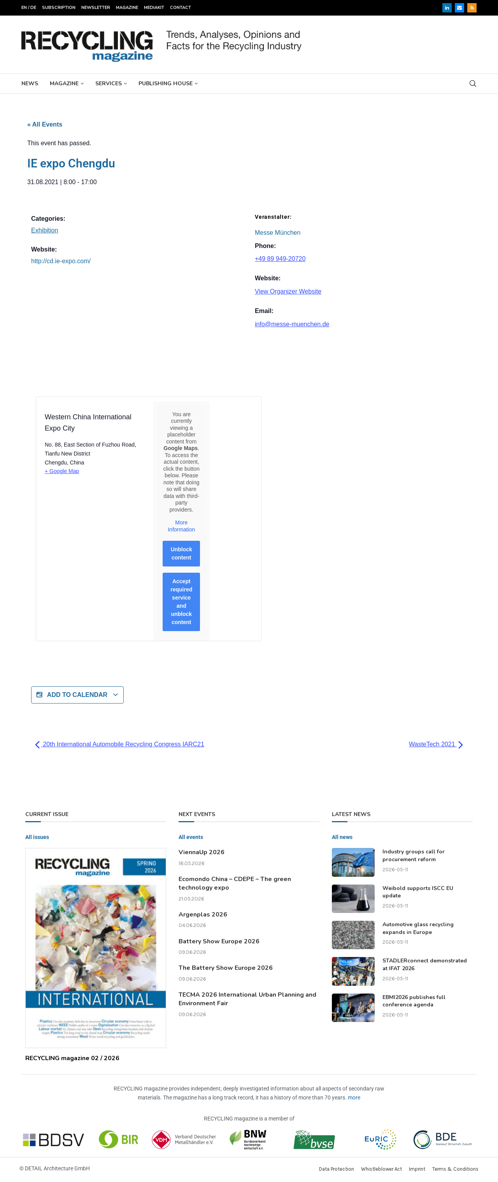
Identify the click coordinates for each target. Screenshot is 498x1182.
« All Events (44, 124)
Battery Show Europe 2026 (219, 941)
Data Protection (336, 1169)
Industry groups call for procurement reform (413, 855)
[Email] (459, 7)
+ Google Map (62, 471)
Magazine (127, 8)
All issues (37, 837)
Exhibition (44, 230)
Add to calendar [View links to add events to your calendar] (77, 695)
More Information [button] (181, 526)
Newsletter (95, 8)
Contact (180, 8)
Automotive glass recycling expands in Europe (418, 928)
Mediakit (154, 8)
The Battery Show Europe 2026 (226, 968)
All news (342, 837)
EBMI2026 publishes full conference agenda (413, 1001)
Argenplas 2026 (203, 914)
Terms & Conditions (455, 1169)
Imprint (417, 1169)
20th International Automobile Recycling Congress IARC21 (119, 744)
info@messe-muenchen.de (292, 324)
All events (191, 837)
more (354, 1097)
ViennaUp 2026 (201, 852)
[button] (17, 1165)
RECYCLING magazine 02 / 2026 (72, 1058)
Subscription (58, 8)
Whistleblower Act (381, 1169)
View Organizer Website (288, 291)
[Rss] (472, 7)
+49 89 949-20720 (280, 258)
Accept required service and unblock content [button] (181, 601)
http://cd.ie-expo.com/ (61, 261)
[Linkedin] (447, 7)
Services (108, 83)
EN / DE (28, 8)
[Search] (473, 83)
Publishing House (166, 83)
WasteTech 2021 (436, 744)
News (29, 83)
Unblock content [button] (181, 553)
